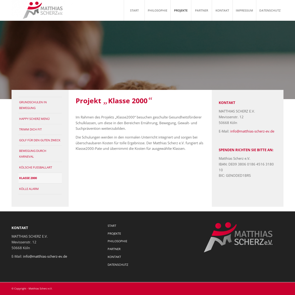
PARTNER (114, 249)
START (112, 226)
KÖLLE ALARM (29, 189)
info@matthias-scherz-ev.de (252, 131)
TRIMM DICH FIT (30, 129)
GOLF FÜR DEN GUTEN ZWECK (39, 140)
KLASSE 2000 (28, 178)
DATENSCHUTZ (118, 265)
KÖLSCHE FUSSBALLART (35, 167)
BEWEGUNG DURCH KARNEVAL (32, 154)
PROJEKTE (114, 233)
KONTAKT (114, 257)
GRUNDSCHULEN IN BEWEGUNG (33, 105)
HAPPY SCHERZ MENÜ (34, 119)
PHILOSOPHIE (117, 241)
